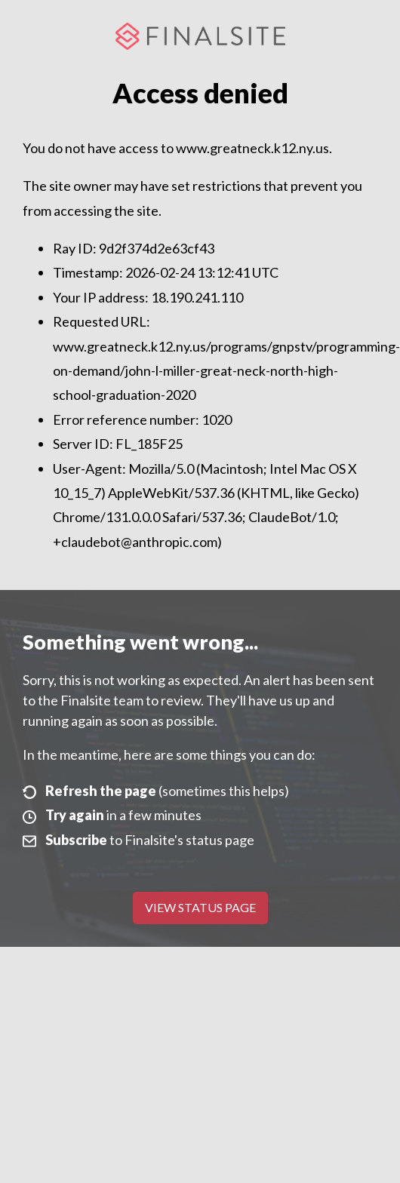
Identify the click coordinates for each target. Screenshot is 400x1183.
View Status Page (200, 907)
